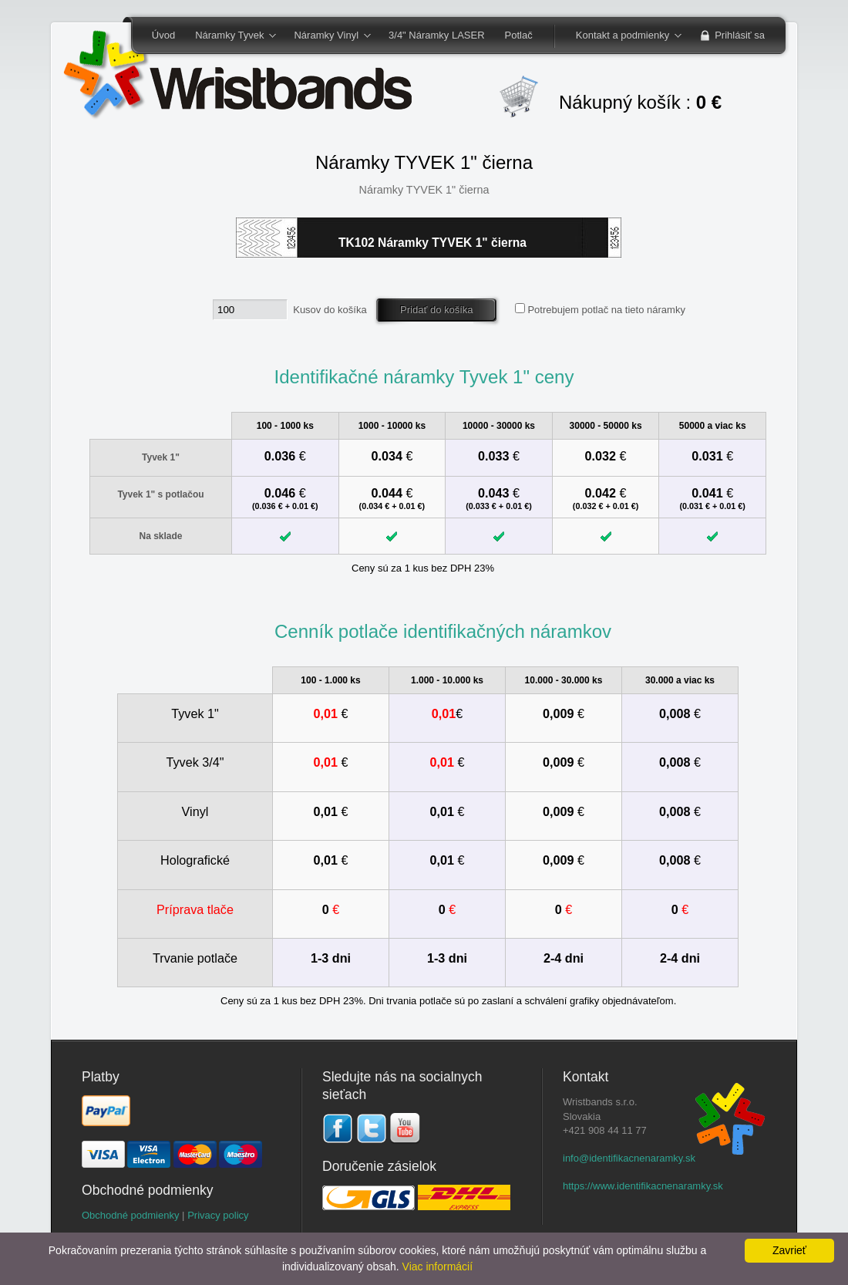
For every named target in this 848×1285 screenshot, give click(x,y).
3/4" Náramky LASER (437, 35)
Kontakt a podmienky (623, 36)
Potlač (519, 35)
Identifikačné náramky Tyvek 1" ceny (424, 376)
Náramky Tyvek (230, 36)
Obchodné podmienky (130, 1215)
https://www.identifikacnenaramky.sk (643, 1186)
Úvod (163, 35)
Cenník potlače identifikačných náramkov (442, 631)
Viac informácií (437, 1266)
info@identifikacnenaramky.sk (629, 1158)
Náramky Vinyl (327, 36)
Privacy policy (217, 1215)
